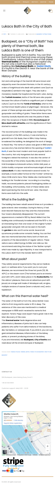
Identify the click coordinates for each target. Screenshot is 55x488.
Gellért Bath (44, 66)
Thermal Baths (25, 352)
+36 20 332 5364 (8, 383)
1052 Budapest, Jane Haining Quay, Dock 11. (17, 377)
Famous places (15, 352)
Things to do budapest (37, 352)
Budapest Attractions (44, 34)
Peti (4, 34)
